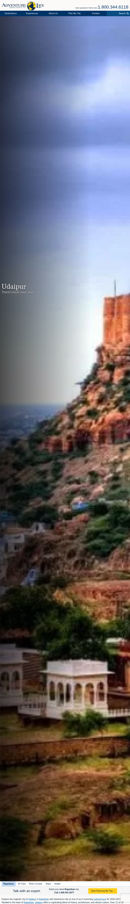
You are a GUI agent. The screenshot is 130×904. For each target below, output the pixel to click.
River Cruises (35, 884)
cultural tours (100, 899)
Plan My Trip (74, 13)
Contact (96, 13)
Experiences (32, 13)
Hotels (57, 884)
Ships (48, 884)
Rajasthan (8, 884)
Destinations (11, 13)
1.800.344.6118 (113, 7)
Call (64, 892)
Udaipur (32, 899)
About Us (53, 13)
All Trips (22, 884)
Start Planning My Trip (102, 891)
